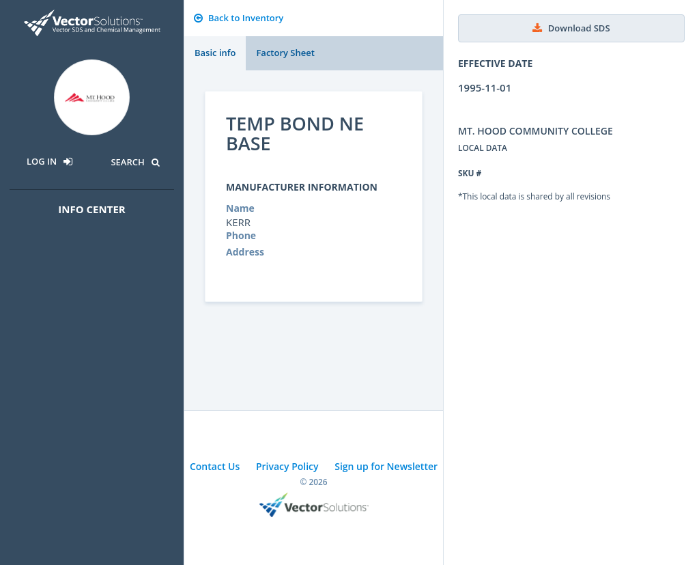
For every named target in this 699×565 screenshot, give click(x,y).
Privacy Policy (287, 466)
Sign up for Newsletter (386, 466)
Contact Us (215, 466)
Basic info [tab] (215, 52)
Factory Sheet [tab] (285, 52)
